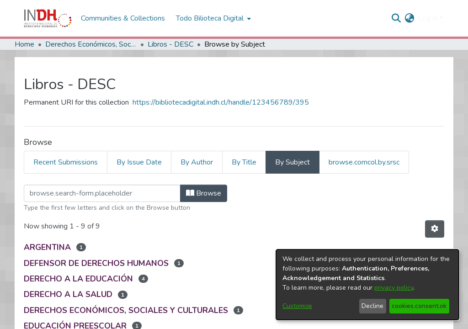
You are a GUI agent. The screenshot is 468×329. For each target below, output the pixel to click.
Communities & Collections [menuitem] (123, 18)
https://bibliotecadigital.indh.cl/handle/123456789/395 (221, 102)
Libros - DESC (170, 44)
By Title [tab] (244, 162)
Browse (203, 193)
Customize (297, 306)
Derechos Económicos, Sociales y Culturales (91, 44)
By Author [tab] (197, 162)
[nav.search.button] (396, 18)
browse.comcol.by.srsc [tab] (364, 162)
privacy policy (393, 287)
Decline (372, 306)
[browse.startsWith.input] (102, 193)
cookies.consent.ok (419, 306)
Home (24, 44)
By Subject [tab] (292, 162)
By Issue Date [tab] (139, 162)
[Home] (48, 18)
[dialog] (367, 284)
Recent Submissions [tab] (65, 162)
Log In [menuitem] (428, 18)
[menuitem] (409, 18)
